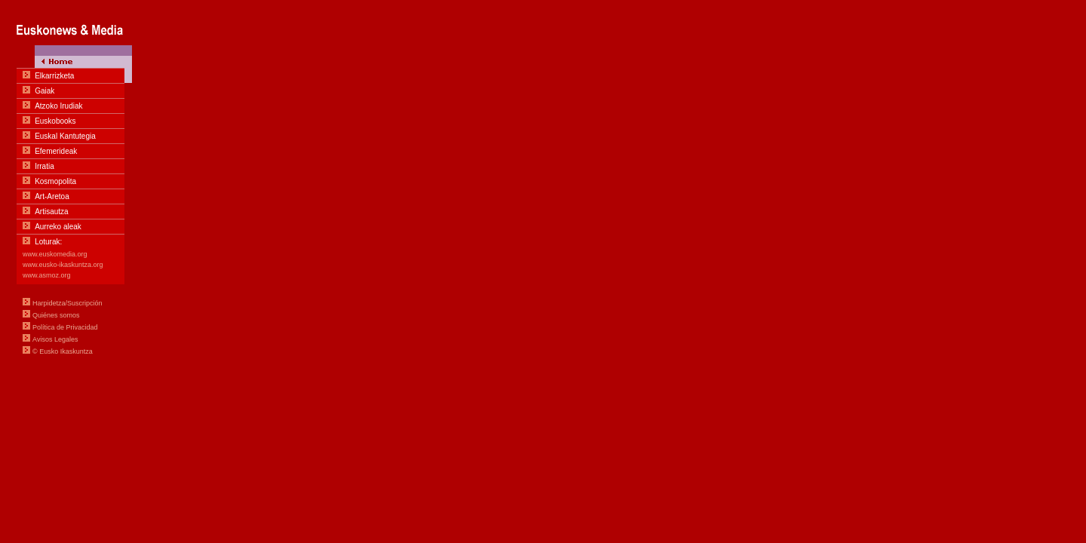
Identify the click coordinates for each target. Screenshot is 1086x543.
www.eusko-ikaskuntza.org (63, 264)
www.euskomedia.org (55, 254)
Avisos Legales (55, 339)
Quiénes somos (56, 315)
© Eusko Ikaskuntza (62, 351)
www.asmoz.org (47, 275)
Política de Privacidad (65, 327)
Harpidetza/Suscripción (67, 303)
